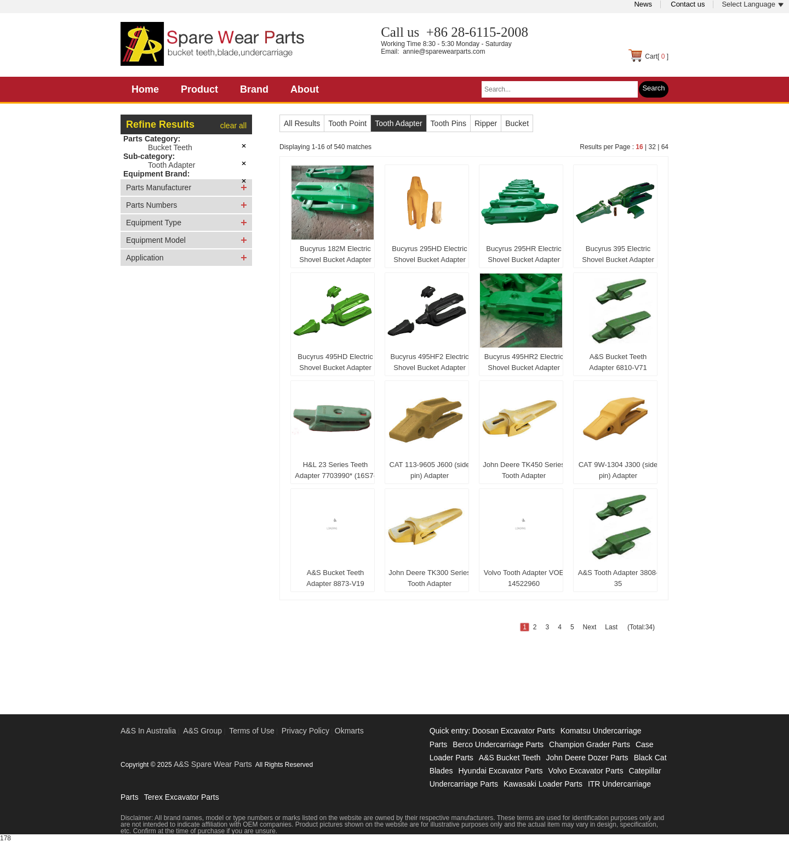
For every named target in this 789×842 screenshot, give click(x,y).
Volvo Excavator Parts (586, 770)
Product (199, 89)
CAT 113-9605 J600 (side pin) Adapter (430, 470)
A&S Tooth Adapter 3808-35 (618, 578)
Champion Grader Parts (589, 744)
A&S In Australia (148, 730)
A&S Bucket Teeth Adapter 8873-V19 (335, 578)
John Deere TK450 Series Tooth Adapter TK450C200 (523, 472)
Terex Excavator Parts (181, 797)
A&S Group (202, 730)
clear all (233, 125)
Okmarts (349, 730)
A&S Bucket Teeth (510, 757)
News (643, 4)
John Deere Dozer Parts (587, 757)
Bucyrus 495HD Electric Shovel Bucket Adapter (335, 362)
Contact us (688, 4)
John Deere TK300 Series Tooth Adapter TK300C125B (429, 580)
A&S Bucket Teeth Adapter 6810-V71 (618, 362)
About (304, 89)
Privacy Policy (305, 730)
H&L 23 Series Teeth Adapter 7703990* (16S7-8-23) (335, 472)
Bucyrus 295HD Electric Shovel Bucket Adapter (429, 254)
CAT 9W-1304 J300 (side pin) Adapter (618, 470)
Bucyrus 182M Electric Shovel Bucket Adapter (335, 254)
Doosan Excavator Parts (513, 730)
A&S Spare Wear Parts (213, 764)
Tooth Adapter (171, 165)
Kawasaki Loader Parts (543, 784)
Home (145, 89)
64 (664, 147)
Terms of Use (251, 730)
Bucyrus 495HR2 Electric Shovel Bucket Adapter (524, 362)
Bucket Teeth (170, 147)
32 (651, 147)
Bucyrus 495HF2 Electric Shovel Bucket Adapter (429, 362)
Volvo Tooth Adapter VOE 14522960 (524, 578)
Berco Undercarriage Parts (498, 744)
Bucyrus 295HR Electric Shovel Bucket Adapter (523, 254)
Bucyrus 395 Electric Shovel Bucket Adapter (618, 254)
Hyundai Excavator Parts (500, 770)
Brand (254, 89)
